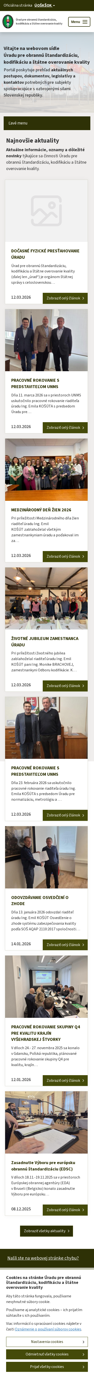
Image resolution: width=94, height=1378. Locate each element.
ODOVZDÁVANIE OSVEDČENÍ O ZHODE (40, 901)
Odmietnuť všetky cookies (47, 1354)
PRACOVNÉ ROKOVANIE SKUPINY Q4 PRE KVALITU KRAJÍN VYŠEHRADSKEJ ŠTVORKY (45, 1033)
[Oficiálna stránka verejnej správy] (44, 5)
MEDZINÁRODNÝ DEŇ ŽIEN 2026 (41, 510)
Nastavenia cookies (47, 1341)
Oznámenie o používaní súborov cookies (48, 1329)
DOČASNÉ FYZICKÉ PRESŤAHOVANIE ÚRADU (45, 254)
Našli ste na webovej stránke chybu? (43, 1258)
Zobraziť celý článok (63, 298)
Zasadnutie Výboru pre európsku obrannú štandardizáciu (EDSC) (43, 1166)
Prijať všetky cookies (47, 1366)
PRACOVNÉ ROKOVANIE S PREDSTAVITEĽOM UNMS (35, 383)
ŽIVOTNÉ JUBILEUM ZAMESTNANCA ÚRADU (44, 642)
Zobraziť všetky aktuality (44, 1231)
